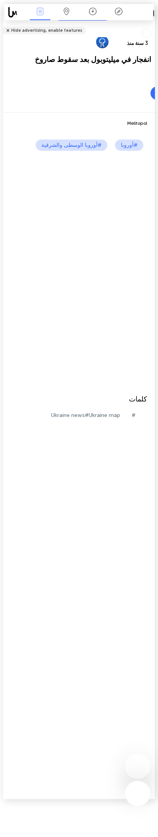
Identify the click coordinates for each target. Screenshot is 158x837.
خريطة (66, 12)
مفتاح (119, 12)
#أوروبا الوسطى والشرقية (71, 145)
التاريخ (93, 12)
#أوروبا (129, 145)
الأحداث (40, 12)
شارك (152, 25)
